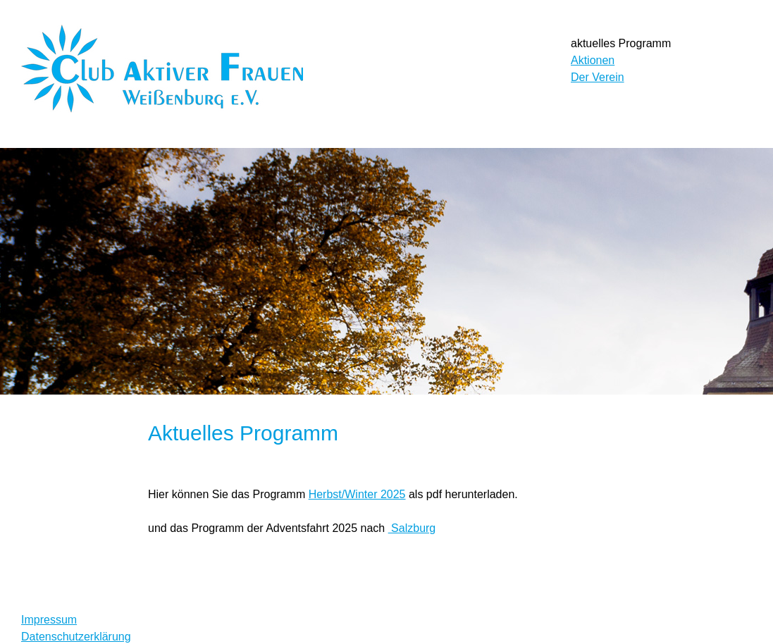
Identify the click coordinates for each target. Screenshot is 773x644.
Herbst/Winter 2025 (357, 494)
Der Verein (597, 77)
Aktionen (592, 60)
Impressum (49, 620)
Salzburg (412, 528)
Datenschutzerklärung (76, 637)
